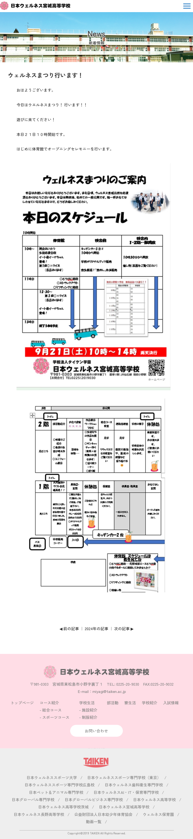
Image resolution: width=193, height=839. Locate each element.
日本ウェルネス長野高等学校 (39, 820)
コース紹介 (49, 708)
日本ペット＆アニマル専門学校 (56, 798)
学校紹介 (149, 708)
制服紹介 (89, 723)
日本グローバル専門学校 (33, 805)
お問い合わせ (96, 737)
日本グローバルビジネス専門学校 (94, 805)
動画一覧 (93, 828)
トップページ (22, 708)
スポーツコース (55, 723)
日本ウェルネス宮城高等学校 (124, 813)
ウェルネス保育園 (158, 820)
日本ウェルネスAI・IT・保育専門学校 (126, 798)
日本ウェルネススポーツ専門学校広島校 (59, 791)
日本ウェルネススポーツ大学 (51, 783)
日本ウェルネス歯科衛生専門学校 (134, 791)
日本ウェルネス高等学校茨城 (63, 813)
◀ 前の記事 (69, 628)
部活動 (112, 708)
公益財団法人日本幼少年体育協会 (103, 820)
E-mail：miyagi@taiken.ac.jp (102, 697)
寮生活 (130, 708)
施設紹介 (89, 716)
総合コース (52, 716)
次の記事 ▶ (124, 628)
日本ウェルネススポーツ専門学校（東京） (124, 783)
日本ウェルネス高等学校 (154, 805)
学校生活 (87, 708)
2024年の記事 (96, 628)
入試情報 (171, 708)
